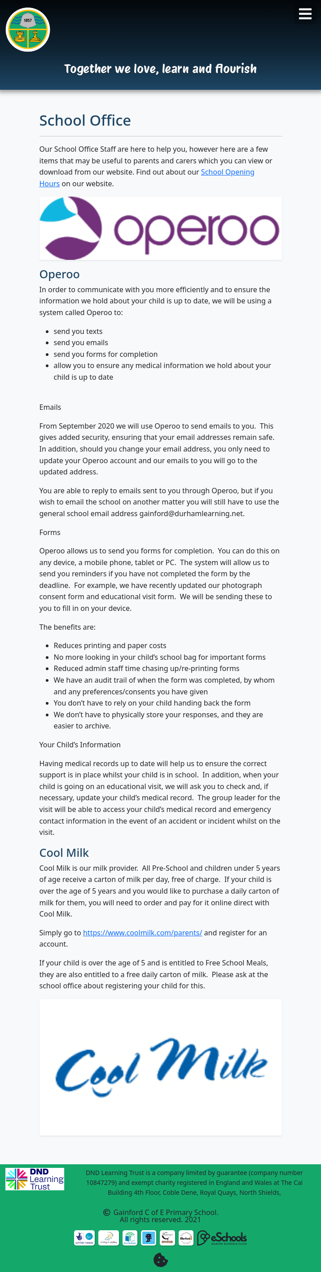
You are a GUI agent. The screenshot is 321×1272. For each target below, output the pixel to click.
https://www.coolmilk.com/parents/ (142, 933)
